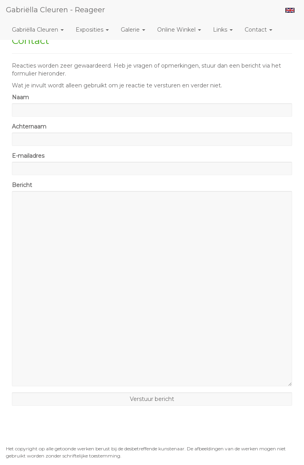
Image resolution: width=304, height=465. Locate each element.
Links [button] (223, 29)
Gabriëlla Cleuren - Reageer (55, 10)
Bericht (22, 185)
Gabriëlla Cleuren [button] (38, 29)
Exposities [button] (92, 29)
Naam (20, 97)
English (289, 10)
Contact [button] (258, 29)
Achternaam (29, 126)
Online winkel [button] (179, 29)
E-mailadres (28, 155)
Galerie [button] (133, 29)
